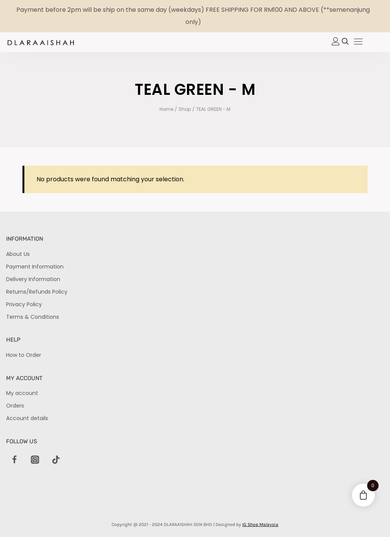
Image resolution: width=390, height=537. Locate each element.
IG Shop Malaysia (260, 524)
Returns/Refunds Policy (36, 292)
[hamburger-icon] (358, 42)
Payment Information (35, 266)
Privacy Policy (24, 304)
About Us (18, 254)
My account (22, 393)
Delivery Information (33, 279)
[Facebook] (14, 460)
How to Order (23, 355)
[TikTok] (56, 460)
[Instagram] (35, 460)
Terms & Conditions (32, 317)
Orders (15, 405)
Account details (27, 418)
